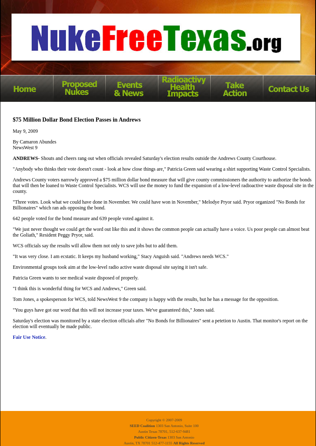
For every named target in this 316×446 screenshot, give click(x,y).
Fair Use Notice (29, 337)
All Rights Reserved (189, 443)
